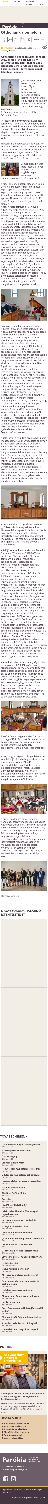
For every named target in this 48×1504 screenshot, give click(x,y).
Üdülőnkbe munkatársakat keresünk (21, 1174)
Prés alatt (7, 1199)
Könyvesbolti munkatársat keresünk (21, 1168)
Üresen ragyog (9, 1156)
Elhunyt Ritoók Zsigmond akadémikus (21, 1317)
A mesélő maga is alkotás (16, 1429)
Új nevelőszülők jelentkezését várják (20, 1250)
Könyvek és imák (10, 1263)
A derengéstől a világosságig (16, 1150)
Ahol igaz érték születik (14, 1193)
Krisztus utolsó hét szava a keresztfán (21, 1181)
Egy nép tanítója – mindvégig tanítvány (22, 1256)
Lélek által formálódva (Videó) (17, 1232)
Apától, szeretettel (13, 1435)
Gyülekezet (8, 48)
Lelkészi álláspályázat (13, 1162)
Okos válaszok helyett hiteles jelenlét (21, 1144)
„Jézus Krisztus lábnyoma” (15, 1268)
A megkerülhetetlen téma (15, 1226)
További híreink (13, 1136)
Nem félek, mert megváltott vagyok (20, 1329)
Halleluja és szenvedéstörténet (17, 1290)
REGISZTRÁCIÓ (39, 5)
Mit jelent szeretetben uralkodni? (19, 1220)
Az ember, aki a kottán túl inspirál (19, 1323)
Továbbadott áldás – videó (16, 1423)
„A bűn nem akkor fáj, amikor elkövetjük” (23, 1238)
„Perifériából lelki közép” (14, 1205)
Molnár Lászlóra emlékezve (17, 1432)
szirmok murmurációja (13, 1187)
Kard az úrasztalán (11, 1302)
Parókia (9, 26)
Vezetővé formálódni (14, 1438)
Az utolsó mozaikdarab (15, 1426)
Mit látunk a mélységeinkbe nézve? (20, 1275)
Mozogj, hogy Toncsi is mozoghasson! (21, 1296)
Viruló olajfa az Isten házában (17, 1244)
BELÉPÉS (29, 5)
